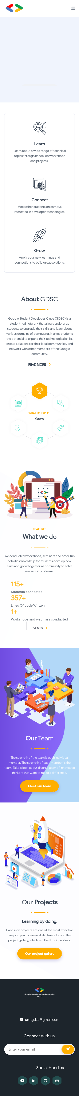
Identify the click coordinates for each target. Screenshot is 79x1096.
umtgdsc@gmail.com (42, 1020)
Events (40, 628)
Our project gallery (39, 954)
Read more (39, 364)
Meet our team (39, 786)
